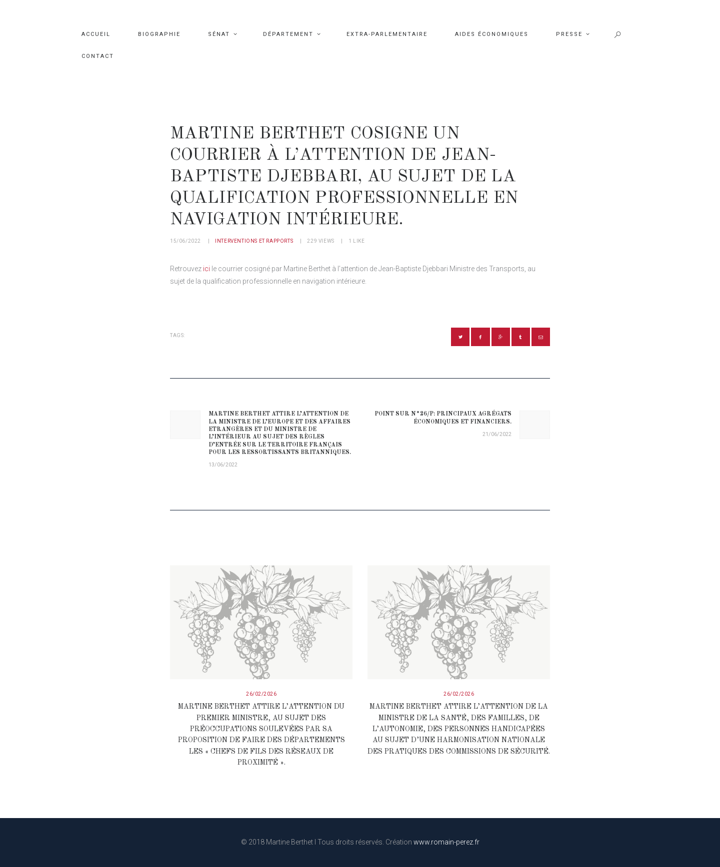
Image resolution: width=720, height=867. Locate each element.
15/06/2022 (185, 241)
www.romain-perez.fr (447, 842)
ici (206, 269)
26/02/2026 (261, 694)
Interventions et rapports (254, 241)
